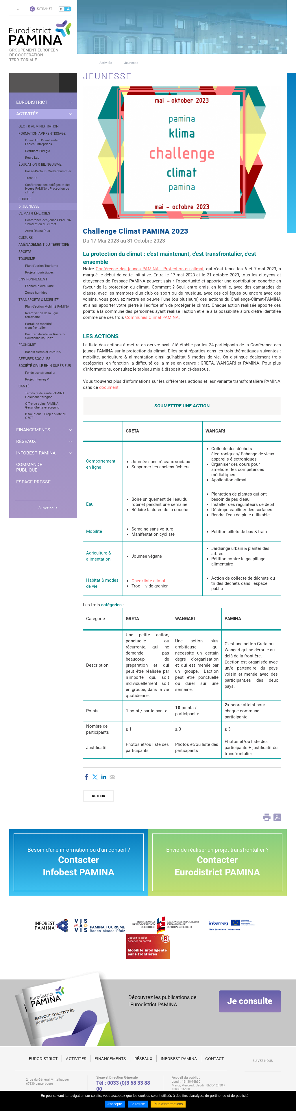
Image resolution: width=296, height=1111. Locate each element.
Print (267, 817)
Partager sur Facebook (86, 776)
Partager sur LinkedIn (103, 776)
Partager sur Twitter (95, 776)
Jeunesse (131, 63)
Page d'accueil (85, 63)
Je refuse (138, 1105)
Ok (68, 83)
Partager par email (112, 776)
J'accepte (115, 1105)
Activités (105, 63)
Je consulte (249, 1004)
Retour (98, 796)
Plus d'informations (168, 1105)
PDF (277, 817)
